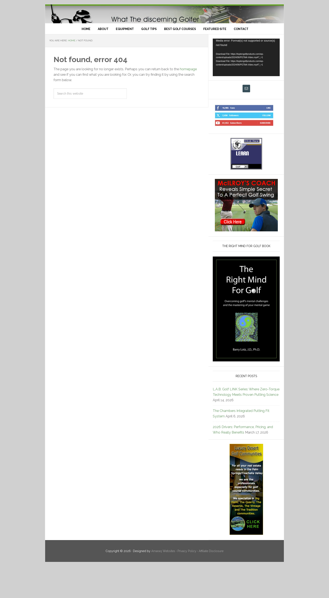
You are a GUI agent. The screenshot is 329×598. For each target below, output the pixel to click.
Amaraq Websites (163, 582)
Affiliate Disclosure (211, 582)
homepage (188, 101)
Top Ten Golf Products (164, 29)
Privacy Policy (187, 582)
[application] (246, 89)
